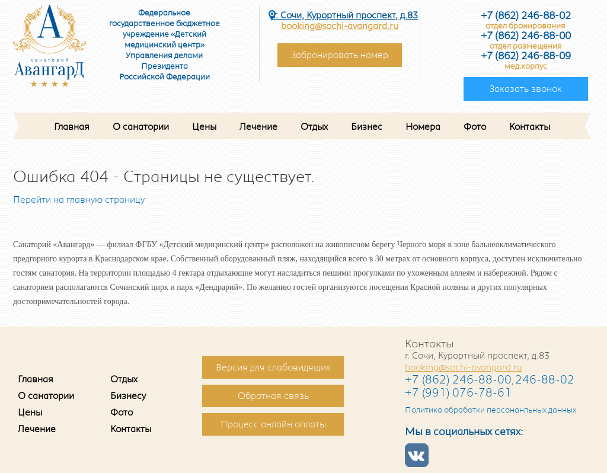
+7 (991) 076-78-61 (458, 393)
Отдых (314, 127)
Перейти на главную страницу (79, 199)
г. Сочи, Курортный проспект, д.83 (345, 15)
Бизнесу (128, 396)
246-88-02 (544, 379)
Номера (422, 127)
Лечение (258, 127)
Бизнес (366, 127)
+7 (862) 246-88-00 (458, 379)
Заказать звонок (526, 89)
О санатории (141, 127)
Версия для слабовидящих (273, 367)
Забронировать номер (339, 55)
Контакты (529, 127)
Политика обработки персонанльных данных (490, 410)
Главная (72, 127)
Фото (475, 127)
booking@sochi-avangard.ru (339, 26)
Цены (204, 127)
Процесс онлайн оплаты (273, 424)
